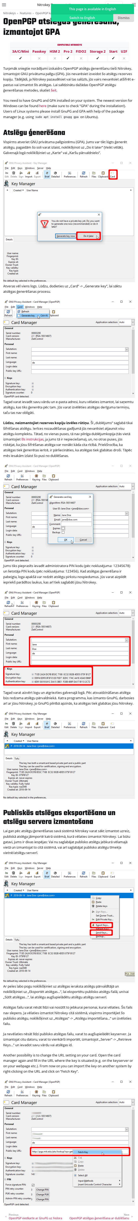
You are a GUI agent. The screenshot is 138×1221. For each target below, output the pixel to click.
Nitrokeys (9, 13)
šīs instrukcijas (32, 439)
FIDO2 (81, 51)
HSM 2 (55, 51)
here (43, 106)
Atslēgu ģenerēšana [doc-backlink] (34, 133)
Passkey (39, 51)
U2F (124, 51)
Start (113, 51)
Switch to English (82, 18)
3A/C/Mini (20, 51)
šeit (53, 90)
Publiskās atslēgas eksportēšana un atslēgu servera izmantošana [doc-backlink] (59, 818)
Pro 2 (68, 51)
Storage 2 (98, 51)
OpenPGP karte (45, 13)
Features (25, 13)
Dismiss (124, 18)
